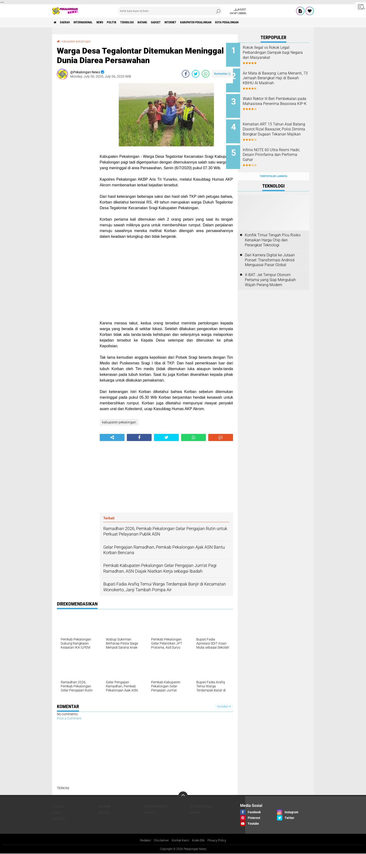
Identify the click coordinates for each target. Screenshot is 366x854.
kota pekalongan (268, 22)
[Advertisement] (76, 154)
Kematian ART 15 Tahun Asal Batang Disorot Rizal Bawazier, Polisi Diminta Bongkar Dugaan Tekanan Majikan (280, 127)
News (113, 22)
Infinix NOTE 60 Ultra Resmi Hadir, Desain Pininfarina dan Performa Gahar (278, 148)
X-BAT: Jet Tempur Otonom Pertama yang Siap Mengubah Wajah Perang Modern (270, 270)
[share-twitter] (195, 74)
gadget (182, 22)
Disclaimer (159, 840)
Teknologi (147, 22)
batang (166, 22)
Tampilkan (224, 706)
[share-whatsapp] (205, 74)
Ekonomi (104, 806)
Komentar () (222, 73)
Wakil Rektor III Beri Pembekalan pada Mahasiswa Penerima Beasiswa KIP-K (279, 100)
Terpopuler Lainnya (273, 167)
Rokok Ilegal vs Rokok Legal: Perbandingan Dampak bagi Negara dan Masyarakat (278, 52)
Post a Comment (69, 718)
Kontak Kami (179, 840)
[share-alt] (112, 437)
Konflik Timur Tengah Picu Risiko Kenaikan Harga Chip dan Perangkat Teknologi (273, 231)
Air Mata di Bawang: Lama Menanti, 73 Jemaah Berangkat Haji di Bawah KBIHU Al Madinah (276, 79)
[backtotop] (183, 796)
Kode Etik (199, 840)
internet (201, 22)
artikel (150, 812)
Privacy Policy (219, 840)
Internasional (91, 22)
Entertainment (156, 806)
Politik (128, 22)
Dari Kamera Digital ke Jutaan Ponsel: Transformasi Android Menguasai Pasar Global (270, 250)
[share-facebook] (185, 74)
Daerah (68, 22)
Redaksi (142, 840)
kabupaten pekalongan (231, 22)
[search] (170, 11)
